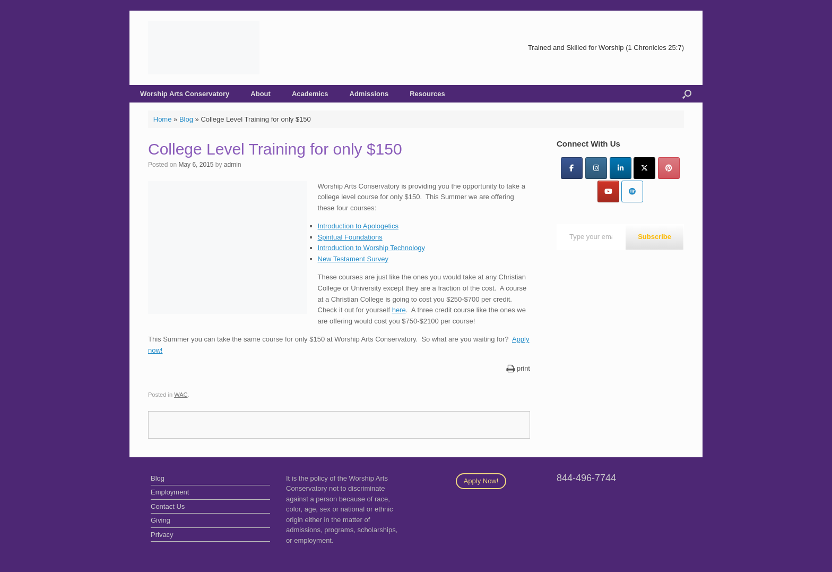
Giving (160, 520)
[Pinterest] (669, 168)
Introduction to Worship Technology (372, 248)
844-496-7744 (586, 478)
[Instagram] (596, 168)
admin (232, 164)
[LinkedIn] (620, 168)
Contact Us (168, 506)
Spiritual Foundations (350, 237)
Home (162, 119)
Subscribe (654, 237)
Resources (427, 94)
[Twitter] (644, 168)
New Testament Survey (353, 259)
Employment (170, 492)
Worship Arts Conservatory (184, 94)
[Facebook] (572, 168)
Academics (310, 94)
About (260, 94)
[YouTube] (608, 191)
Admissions (369, 94)
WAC (180, 394)
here (399, 310)
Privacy (162, 535)
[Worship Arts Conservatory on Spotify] (632, 191)
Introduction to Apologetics (358, 226)
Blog (186, 119)
